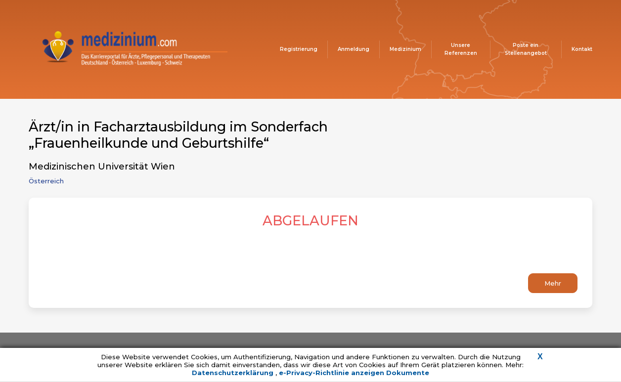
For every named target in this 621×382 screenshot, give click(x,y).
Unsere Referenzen (460, 49)
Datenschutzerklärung (233, 373)
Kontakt (582, 49)
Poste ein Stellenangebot (526, 49)
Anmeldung (353, 49)
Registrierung (298, 49)
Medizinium (405, 49)
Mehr (552, 283)
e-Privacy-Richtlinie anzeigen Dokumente (354, 373)
